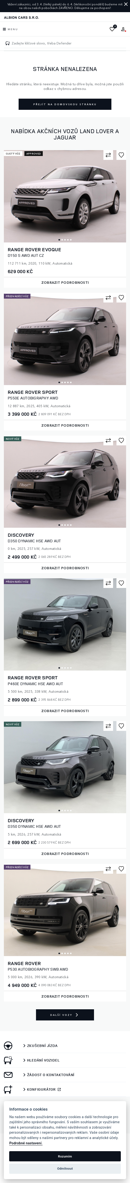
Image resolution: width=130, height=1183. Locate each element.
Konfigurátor (41, 1089)
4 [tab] (68, 240)
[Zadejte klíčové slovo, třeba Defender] (8, 43)
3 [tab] (65, 240)
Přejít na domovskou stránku (65, 104)
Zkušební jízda (42, 1046)
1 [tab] (59, 240)
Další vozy (65, 1015)
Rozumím (65, 1156)
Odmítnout (65, 1168)
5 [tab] (71, 240)
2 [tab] (62, 240)
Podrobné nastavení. (26, 1143)
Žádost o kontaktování (51, 1075)
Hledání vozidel (43, 1060)
